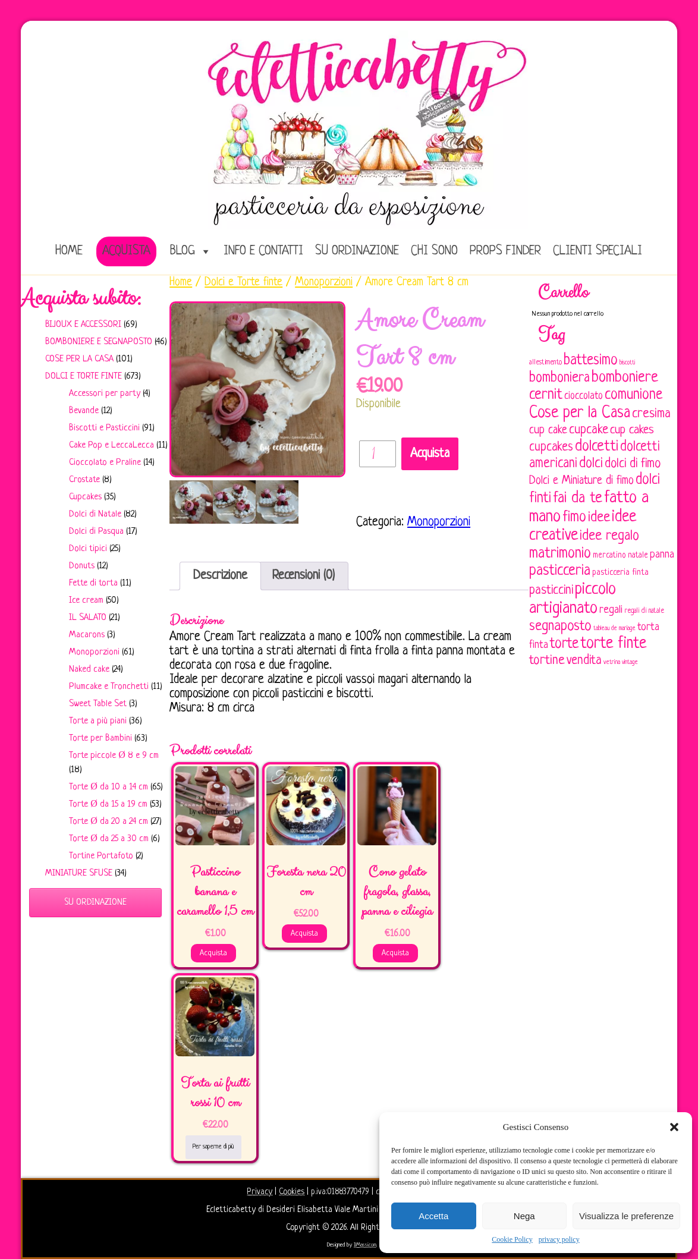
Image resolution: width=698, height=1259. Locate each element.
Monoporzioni (94, 652)
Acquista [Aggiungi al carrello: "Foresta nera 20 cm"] (304, 933)
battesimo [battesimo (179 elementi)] (591, 360)
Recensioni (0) (303, 576)
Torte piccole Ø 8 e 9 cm (114, 756)
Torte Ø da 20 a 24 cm (108, 822)
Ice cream (86, 601)
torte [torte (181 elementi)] (564, 644)
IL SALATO (87, 618)
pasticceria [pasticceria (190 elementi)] (559, 571)
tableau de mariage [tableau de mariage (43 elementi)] (614, 628)
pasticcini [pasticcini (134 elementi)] (551, 590)
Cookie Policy (512, 1239)
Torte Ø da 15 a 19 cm (108, 805)
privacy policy (559, 1239)
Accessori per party (104, 394)
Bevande (84, 411)
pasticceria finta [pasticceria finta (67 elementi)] (620, 572)
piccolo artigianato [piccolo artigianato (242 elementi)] (572, 599)
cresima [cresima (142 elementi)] (651, 414)
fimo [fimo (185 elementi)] (574, 517)
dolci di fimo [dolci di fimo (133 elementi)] (633, 464)
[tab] (220, 576)
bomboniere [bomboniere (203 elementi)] (625, 377)
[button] (674, 1127)
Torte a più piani (98, 721)
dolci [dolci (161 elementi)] (591, 463)
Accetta (433, 1216)
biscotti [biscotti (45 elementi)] (627, 362)
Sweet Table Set (98, 704)
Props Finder (505, 251)
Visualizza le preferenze (626, 1216)
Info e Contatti (263, 251)
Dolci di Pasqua (96, 532)
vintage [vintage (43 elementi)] (630, 662)
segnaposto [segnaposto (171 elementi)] (560, 626)
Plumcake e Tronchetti (109, 687)
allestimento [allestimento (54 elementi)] (545, 362)
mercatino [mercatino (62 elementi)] (609, 555)
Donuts (82, 566)
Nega (524, 1216)
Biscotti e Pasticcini (104, 428)
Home (180, 282)
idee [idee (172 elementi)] (599, 517)
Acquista (126, 251)
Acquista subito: (81, 298)
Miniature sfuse (78, 873)
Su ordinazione (357, 251)
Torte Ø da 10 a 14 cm (108, 787)
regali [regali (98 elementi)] (610, 610)
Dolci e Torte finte (83, 377)
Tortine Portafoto (101, 856)
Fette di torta (93, 583)
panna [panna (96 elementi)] (662, 555)
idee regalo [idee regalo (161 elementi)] (609, 536)
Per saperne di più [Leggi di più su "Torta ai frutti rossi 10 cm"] (213, 1146)
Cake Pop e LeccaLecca (111, 445)
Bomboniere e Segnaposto (98, 342)
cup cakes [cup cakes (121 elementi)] (632, 430)
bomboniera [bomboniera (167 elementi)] (559, 378)
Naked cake (89, 670)
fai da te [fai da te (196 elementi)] (577, 498)
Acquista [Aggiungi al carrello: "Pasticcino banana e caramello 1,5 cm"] (213, 953)
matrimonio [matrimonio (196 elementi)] (560, 553)
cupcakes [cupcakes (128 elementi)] (551, 447)
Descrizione (220, 576)
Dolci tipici (88, 549)
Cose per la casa (79, 359)
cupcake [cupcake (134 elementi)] (588, 430)
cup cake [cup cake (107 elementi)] (548, 430)
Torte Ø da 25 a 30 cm (109, 839)
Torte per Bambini (100, 739)
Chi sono (434, 251)
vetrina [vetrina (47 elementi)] (611, 662)
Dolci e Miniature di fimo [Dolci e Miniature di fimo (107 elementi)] (581, 480)
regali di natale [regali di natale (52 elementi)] (644, 611)
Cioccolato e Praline (105, 463)
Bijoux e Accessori (83, 325)
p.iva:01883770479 (341, 1192)
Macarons (87, 635)
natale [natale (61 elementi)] (638, 555)
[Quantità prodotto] (377, 453)
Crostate (84, 480)
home (69, 251)
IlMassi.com (365, 1245)
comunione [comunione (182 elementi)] (633, 395)
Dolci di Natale (95, 514)
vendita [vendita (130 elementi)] (584, 661)
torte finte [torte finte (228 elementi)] (613, 644)
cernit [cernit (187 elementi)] (545, 395)
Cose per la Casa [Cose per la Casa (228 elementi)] (579, 413)
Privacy (259, 1192)
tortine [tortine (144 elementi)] (547, 660)
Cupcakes (85, 497)
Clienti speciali (597, 251)
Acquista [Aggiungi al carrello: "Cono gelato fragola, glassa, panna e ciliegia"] (395, 953)
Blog (182, 251)
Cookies (291, 1192)
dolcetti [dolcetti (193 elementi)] (596, 446)
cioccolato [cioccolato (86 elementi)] (583, 396)
